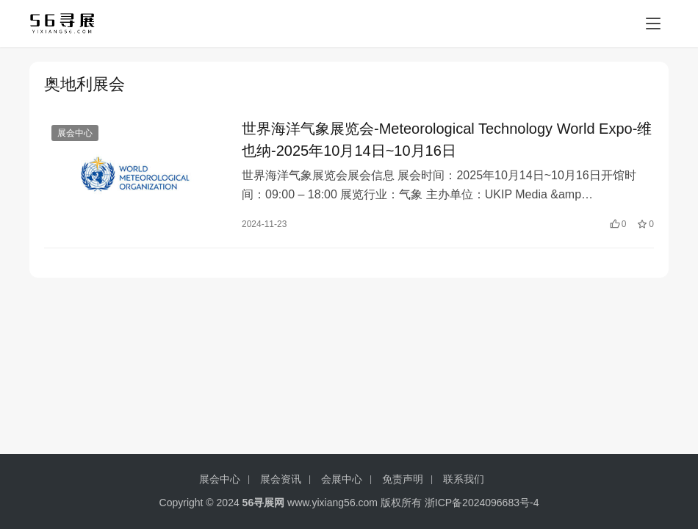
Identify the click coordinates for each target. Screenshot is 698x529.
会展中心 (341, 479)
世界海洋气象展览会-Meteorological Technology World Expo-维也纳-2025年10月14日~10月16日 (447, 140)
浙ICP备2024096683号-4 (482, 502)
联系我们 (463, 479)
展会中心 (75, 134)
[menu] (653, 23)
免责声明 (402, 479)
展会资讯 (280, 479)
